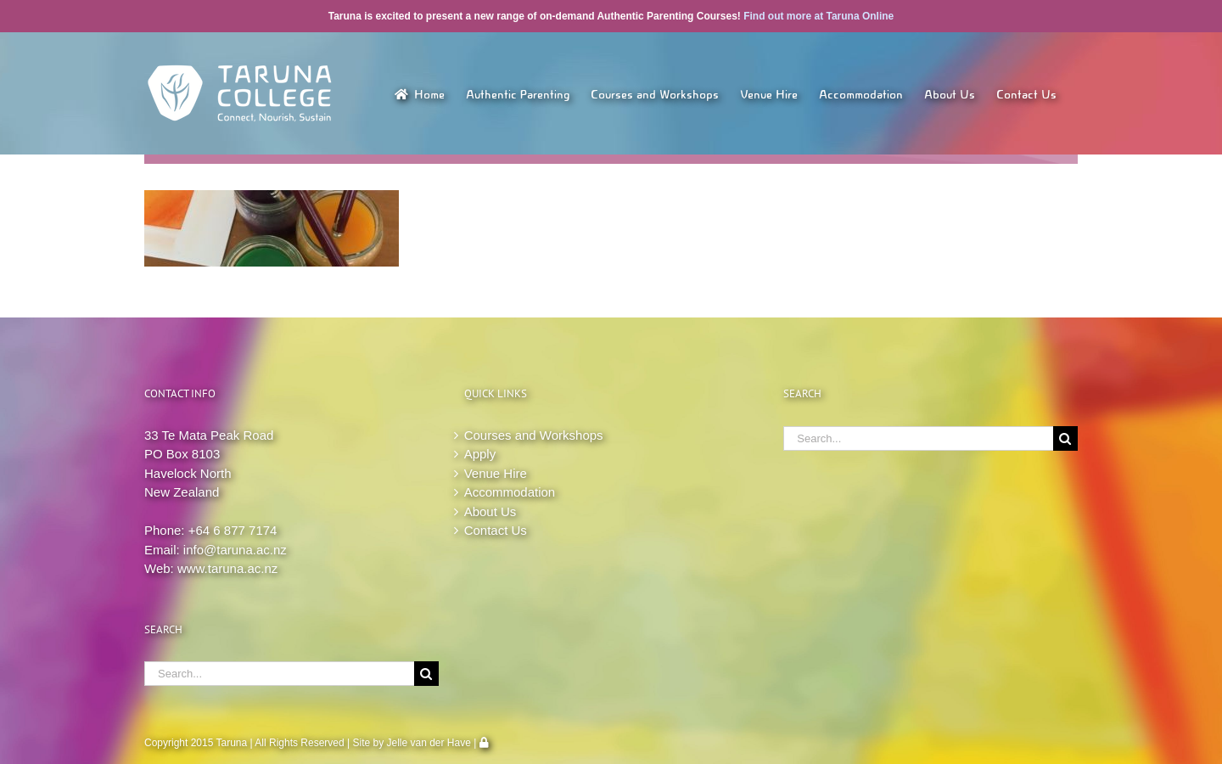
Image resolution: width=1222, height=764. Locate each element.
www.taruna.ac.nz (227, 568)
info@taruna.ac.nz (235, 549)
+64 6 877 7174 (232, 530)
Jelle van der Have (429, 743)
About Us (490, 511)
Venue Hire (495, 473)
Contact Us (495, 530)
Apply (480, 454)
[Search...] (279, 673)
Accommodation (510, 492)
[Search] (426, 673)
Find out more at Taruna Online (818, 16)
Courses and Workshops (533, 435)
